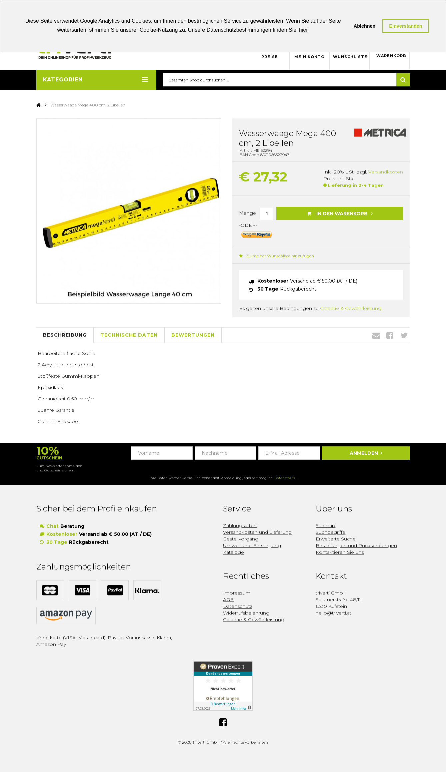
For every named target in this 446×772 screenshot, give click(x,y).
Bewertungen (193, 335)
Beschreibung (65, 335)
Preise (269, 56)
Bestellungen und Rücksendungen (356, 546)
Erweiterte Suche (336, 539)
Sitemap (325, 526)
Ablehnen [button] (365, 26)
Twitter (404, 335)
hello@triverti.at (333, 613)
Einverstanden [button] (405, 26)
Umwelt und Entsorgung (252, 546)
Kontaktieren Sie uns (340, 552)
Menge (247, 213)
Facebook (389, 335)
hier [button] (303, 30)
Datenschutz (285, 478)
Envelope (376, 335)
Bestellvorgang (240, 539)
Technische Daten (129, 335)
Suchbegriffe (330, 532)
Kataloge (233, 552)
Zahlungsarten (240, 526)
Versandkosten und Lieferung (257, 532)
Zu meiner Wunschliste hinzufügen (276, 255)
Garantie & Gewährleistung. (351, 308)
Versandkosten (385, 172)
